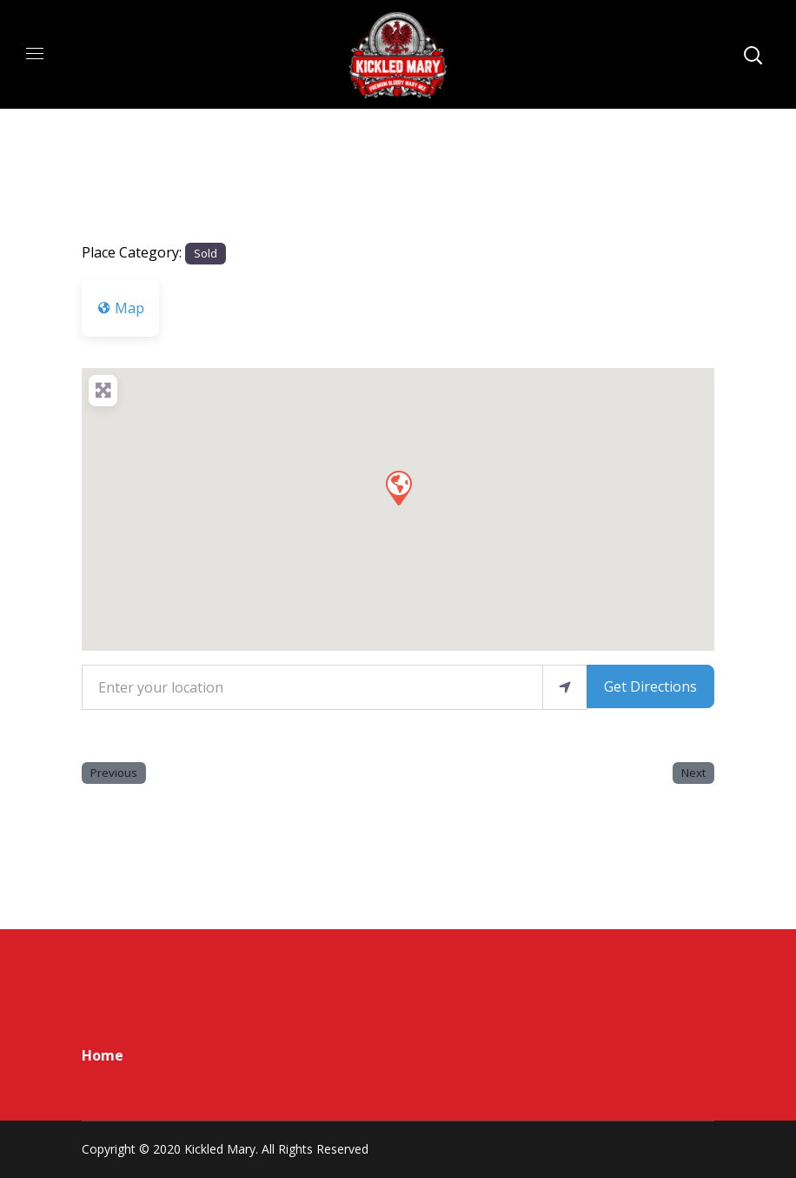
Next (693, 772)
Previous (113, 772)
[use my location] (564, 687)
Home (102, 1055)
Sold (205, 253)
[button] (398, 487)
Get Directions (650, 686)
